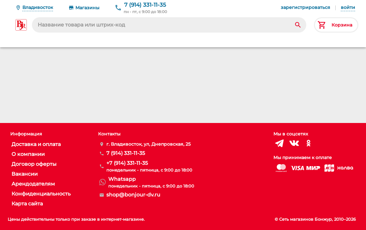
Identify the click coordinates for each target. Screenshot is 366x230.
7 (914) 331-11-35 (145, 5)
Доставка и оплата (36, 144)
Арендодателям (33, 184)
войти (348, 7)
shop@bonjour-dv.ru (133, 195)
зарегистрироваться (305, 7)
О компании (28, 154)
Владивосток (37, 7)
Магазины (87, 8)
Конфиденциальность (41, 194)
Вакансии (24, 174)
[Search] (298, 25)
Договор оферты (34, 164)
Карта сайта (27, 204)
